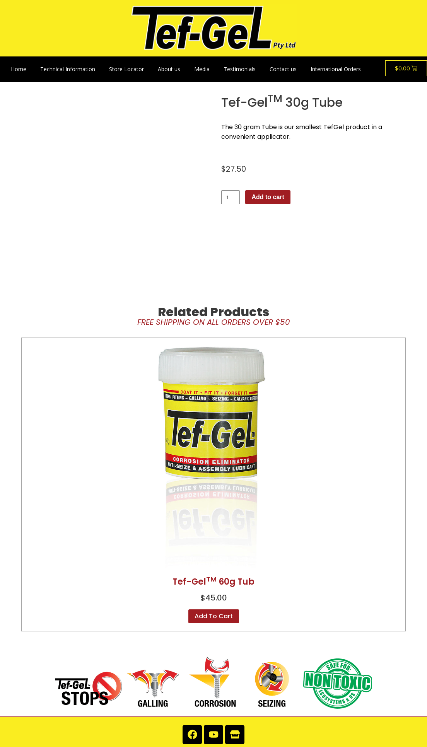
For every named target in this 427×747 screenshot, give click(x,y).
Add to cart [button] (214, 571)
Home (18, 69)
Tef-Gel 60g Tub (213, 537)
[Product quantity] (230, 197)
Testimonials (240, 69)
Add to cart (267, 197)
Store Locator (126, 69)
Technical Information (67, 69)
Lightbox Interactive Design (387, 734)
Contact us (283, 69)
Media (202, 69)
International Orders (336, 69)
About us (169, 69)
